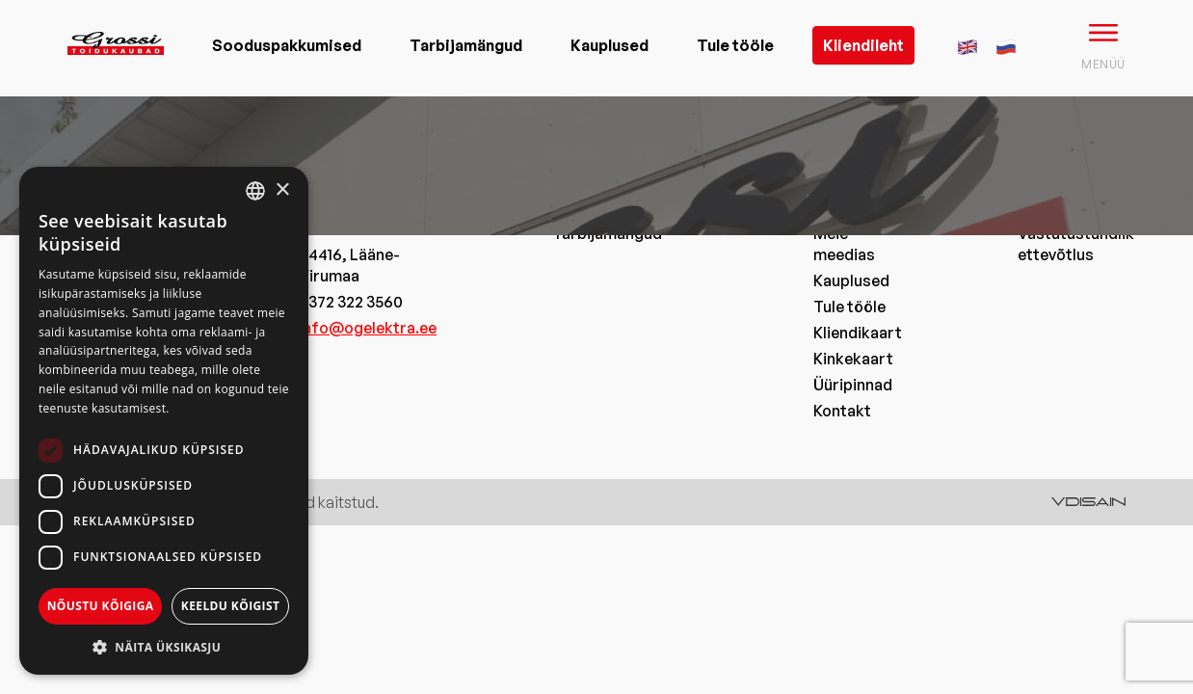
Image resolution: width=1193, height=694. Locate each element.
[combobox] (255, 190)
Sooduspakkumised (286, 45)
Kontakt (842, 410)
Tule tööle (735, 45)
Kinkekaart (853, 358)
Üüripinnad (852, 384)
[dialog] (163, 421)
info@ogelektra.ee (368, 327)
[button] (164, 646)
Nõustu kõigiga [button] (100, 606)
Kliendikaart (857, 332)
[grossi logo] (115, 73)
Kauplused (609, 45)
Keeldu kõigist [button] (230, 606)
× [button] (282, 190)
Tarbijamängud (466, 45)
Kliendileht (863, 45)
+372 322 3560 (351, 301)
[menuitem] (967, 44)
